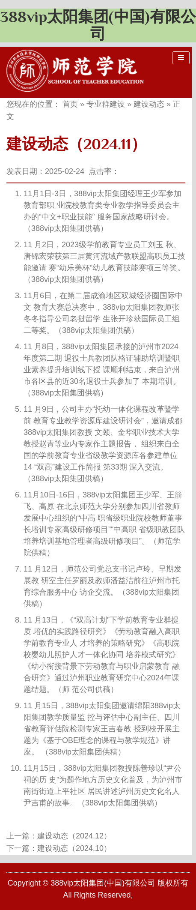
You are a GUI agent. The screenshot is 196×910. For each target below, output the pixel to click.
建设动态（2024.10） (74, 848)
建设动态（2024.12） (74, 836)
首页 (70, 104)
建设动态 (149, 104)
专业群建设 (105, 104)
